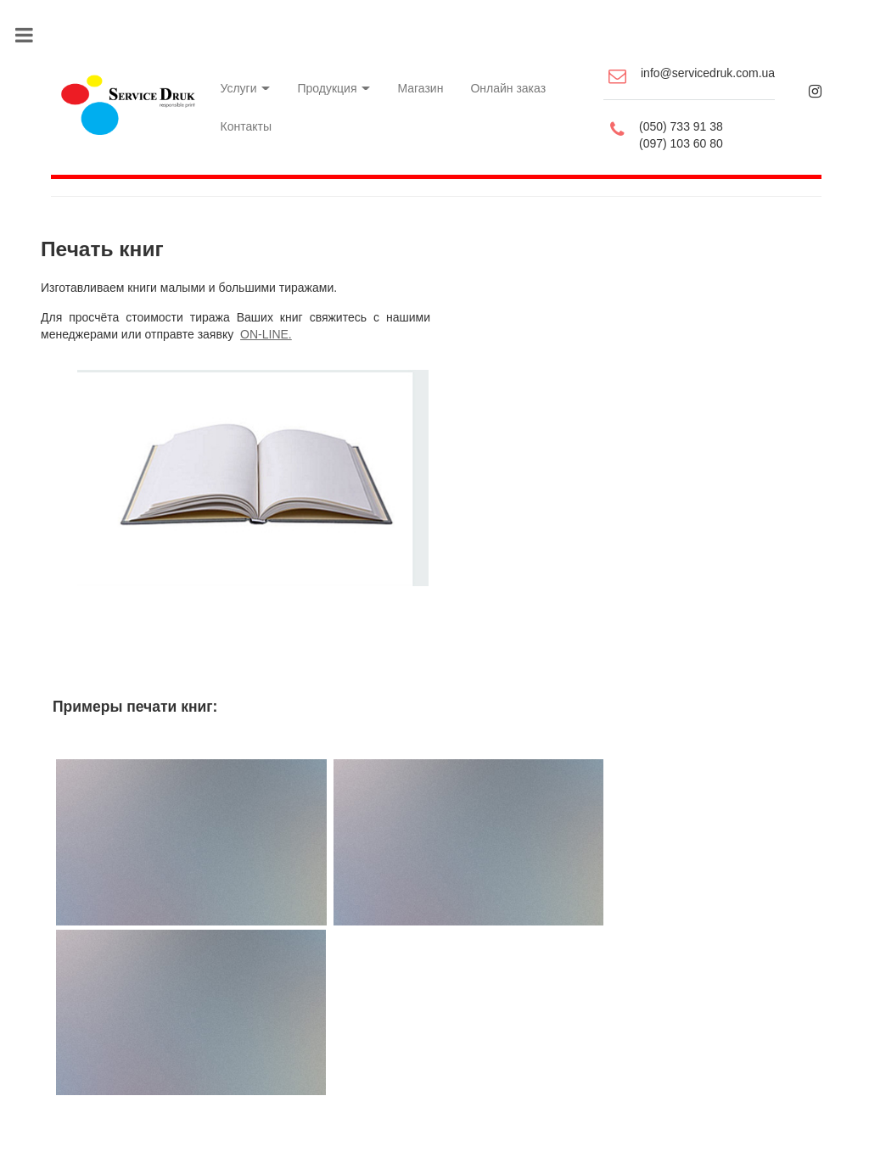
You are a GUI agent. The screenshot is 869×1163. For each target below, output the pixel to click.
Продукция (327, 76)
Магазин (417, 76)
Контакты (237, 110)
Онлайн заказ (509, 76)
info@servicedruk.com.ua (712, 68)
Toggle (32, 33)
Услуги (236, 76)
